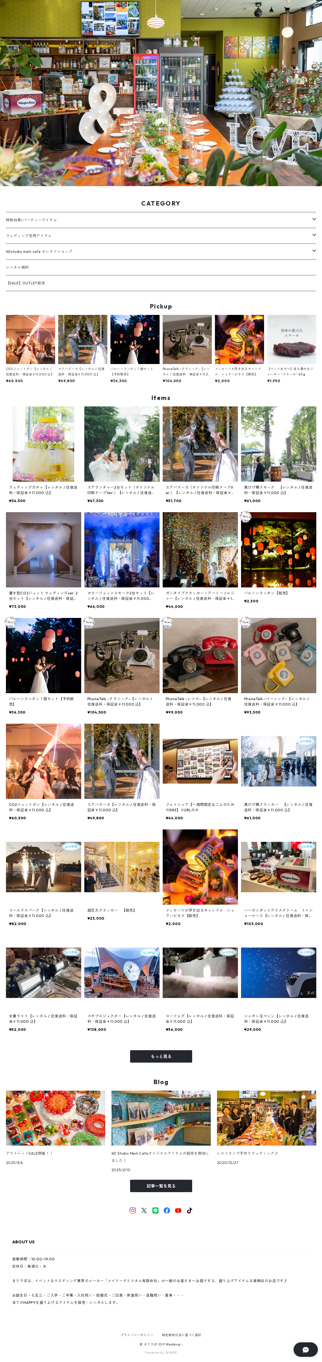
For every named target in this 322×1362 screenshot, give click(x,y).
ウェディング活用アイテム (29, 235)
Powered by (161, 1353)
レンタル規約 (17, 267)
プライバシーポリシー (137, 1335)
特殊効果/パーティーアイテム (31, 220)
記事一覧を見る (161, 1186)
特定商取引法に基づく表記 (182, 1335)
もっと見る (161, 1056)
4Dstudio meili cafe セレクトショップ (39, 251)
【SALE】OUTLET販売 (25, 283)
